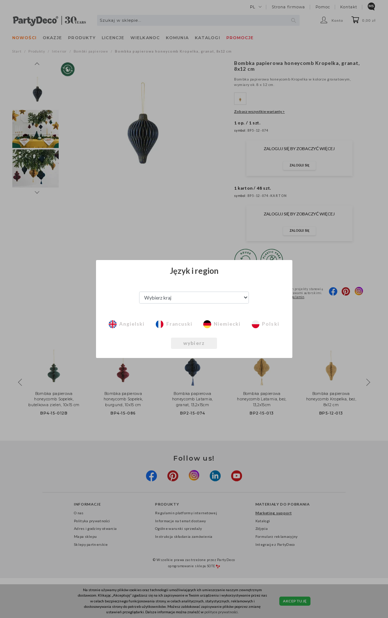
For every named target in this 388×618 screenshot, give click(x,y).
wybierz (194, 343)
